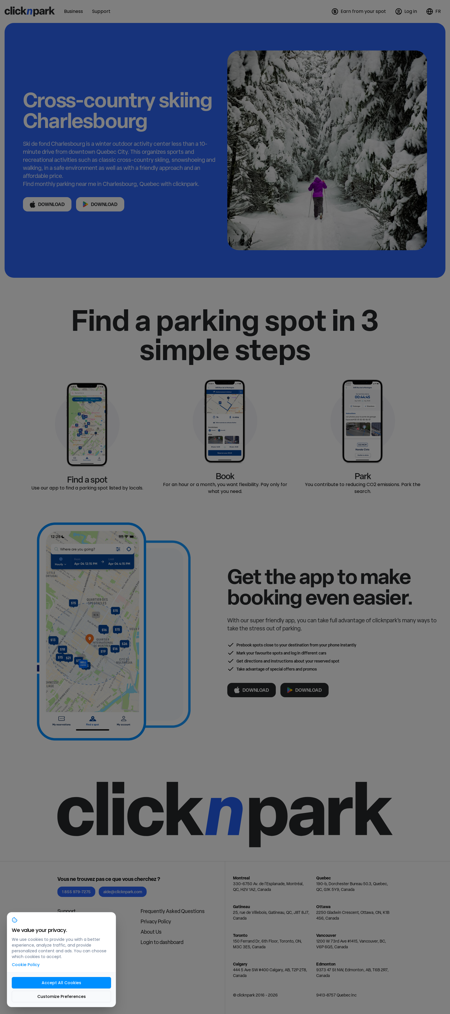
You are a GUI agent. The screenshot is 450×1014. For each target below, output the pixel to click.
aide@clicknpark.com (122, 891)
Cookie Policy (26, 965)
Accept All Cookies (61, 983)
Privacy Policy (156, 921)
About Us (151, 931)
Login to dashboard (162, 942)
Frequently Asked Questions (173, 911)
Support (66, 911)
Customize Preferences (61, 996)
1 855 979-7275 (76, 891)
